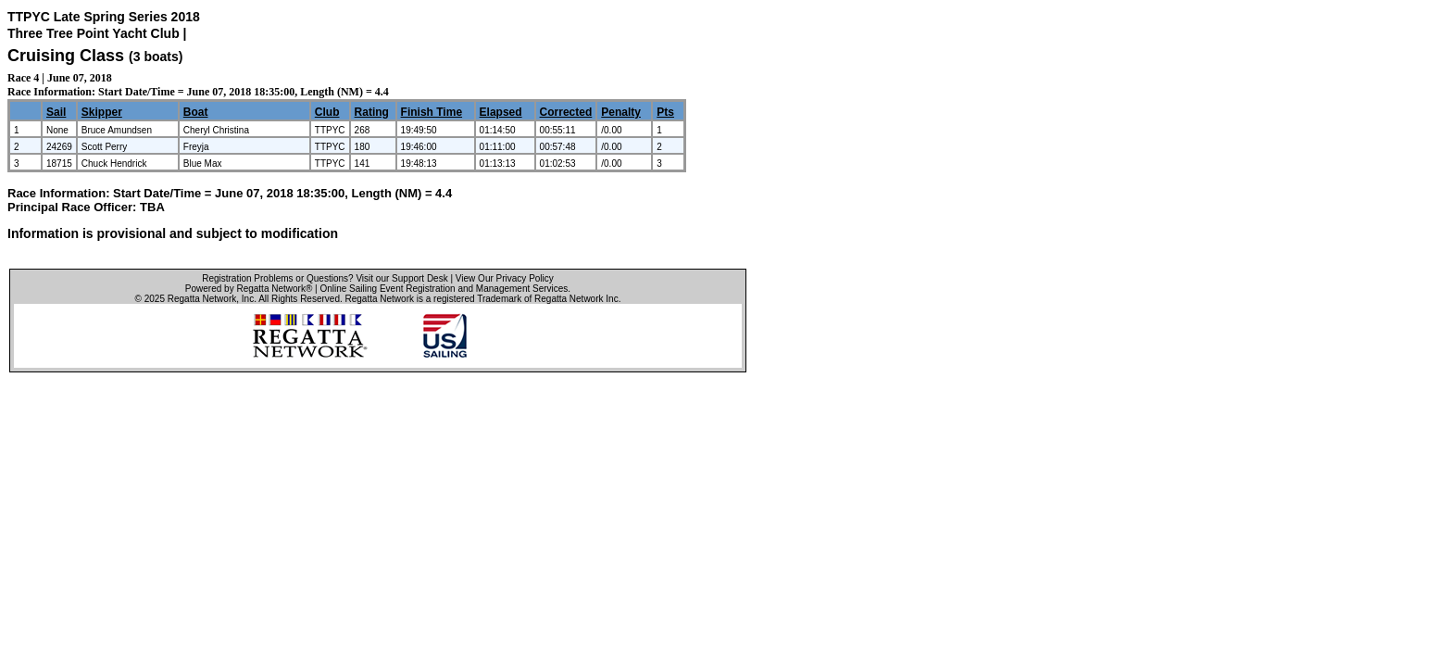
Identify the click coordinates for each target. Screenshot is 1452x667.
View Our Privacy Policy (505, 278)
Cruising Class (65, 55)
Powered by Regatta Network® (248, 288)
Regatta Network (202, 299)
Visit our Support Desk (401, 278)
